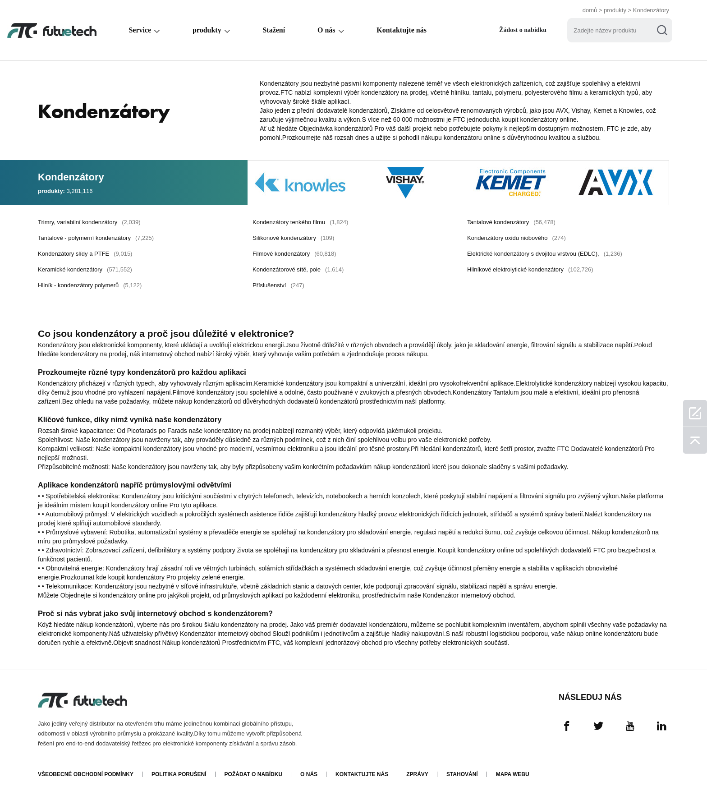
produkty (615, 10)
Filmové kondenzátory (294, 253)
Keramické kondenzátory (85, 269)
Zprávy (417, 774)
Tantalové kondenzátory (511, 222)
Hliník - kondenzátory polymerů (90, 285)
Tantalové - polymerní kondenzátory (96, 237)
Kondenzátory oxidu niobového (516, 237)
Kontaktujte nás (401, 30)
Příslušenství (278, 285)
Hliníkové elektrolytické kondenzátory (530, 269)
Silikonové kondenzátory (293, 237)
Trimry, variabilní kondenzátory (89, 222)
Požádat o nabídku (253, 774)
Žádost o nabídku (522, 30)
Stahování (462, 774)
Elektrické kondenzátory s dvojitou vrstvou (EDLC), (544, 253)
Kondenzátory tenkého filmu (300, 222)
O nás (326, 30)
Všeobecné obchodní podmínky (85, 774)
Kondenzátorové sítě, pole (298, 269)
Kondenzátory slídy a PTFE (85, 253)
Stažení (273, 30)
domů (590, 10)
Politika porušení (179, 774)
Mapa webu (512, 774)
